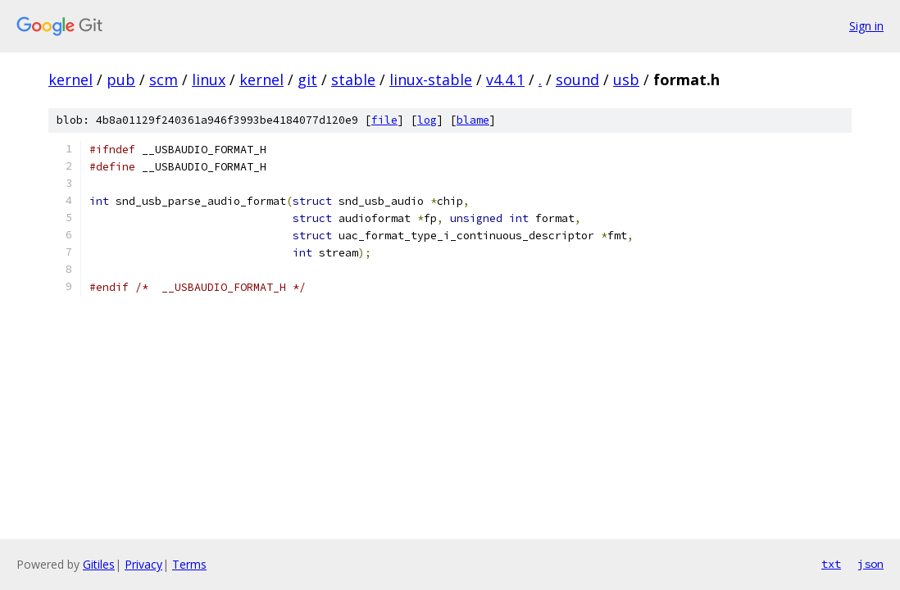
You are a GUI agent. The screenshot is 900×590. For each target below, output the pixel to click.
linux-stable (430, 79)
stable (353, 79)
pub (121, 79)
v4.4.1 (505, 79)
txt (831, 563)
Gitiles (99, 564)
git (307, 79)
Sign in (866, 26)
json (870, 563)
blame (473, 120)
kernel (70, 79)
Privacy (143, 564)
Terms (189, 564)
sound (577, 79)
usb (626, 79)
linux (208, 79)
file (384, 120)
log (427, 120)
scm (163, 79)
